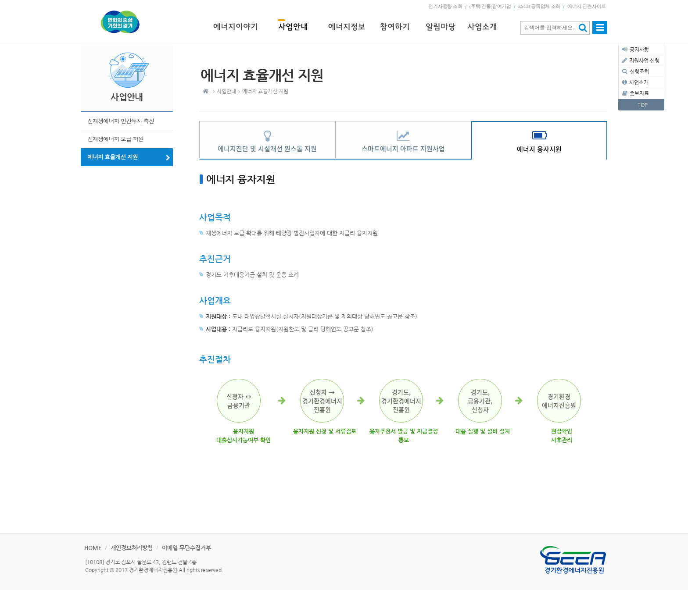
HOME (92, 547)
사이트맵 (599, 31)
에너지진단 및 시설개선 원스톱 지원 (267, 148)
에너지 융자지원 (539, 149)
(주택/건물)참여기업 (490, 6)
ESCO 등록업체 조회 (539, 6)
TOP (643, 105)
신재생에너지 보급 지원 (115, 139)
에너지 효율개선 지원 (112, 157)
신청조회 (639, 71)
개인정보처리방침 (132, 547)
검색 (583, 27)
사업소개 (639, 82)
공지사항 (639, 49)
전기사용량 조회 (445, 6)
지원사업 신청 (644, 60)
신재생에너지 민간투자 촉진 (120, 121)
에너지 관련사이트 (586, 6)
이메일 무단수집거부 (186, 547)
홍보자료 (639, 93)
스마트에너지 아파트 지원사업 (403, 148)
